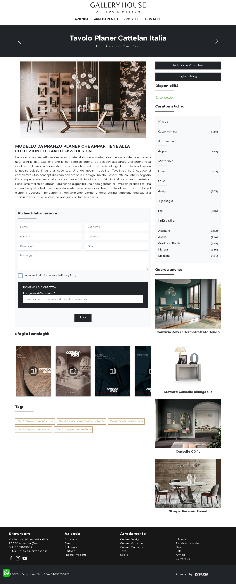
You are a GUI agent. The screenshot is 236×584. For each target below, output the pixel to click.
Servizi (69, 543)
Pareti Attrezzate (187, 543)
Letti (179, 551)
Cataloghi (71, 547)
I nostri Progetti (75, 555)
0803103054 (23, 547)
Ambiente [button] (166, 141)
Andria (187, 237)
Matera (187, 250)
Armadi (181, 555)
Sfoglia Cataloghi (188, 76)
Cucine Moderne (131, 543)
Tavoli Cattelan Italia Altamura (35, 421)
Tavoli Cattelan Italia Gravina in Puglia (81, 421)
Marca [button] (163, 121)
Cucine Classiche (132, 547)
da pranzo (187, 152)
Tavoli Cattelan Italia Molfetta (73, 429)
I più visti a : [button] (167, 220)
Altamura (187, 231)
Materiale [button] (165, 161)
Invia (83, 317)
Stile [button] (161, 181)
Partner (70, 551)
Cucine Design (130, 539)
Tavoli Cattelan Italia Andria (126, 421)
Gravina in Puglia (187, 243)
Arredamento (106, 19)
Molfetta (187, 256)
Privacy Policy (69, 275)
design (187, 191)
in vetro (187, 172)
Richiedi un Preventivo (188, 65)
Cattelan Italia (187, 132)
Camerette (183, 558)
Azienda (81, 19)
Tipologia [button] (165, 201)
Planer (136, 46)
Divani (180, 547)
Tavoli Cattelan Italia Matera (33, 429)
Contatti (153, 19)
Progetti (132, 19)
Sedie (124, 555)
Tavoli (127, 46)
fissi (187, 211)
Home (99, 46)
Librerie (181, 539)
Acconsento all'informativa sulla (51, 275)
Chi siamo (71, 539)
